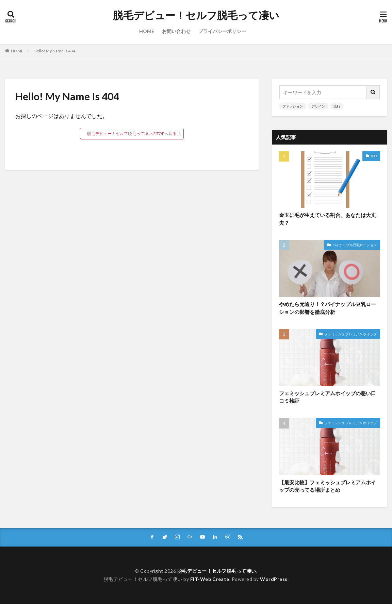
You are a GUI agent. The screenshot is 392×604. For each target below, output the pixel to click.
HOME (146, 31)
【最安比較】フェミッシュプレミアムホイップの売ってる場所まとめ (327, 486)
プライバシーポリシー (222, 31)
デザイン (318, 106)
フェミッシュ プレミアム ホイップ (350, 334)
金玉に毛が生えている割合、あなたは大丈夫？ (327, 219)
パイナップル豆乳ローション (354, 245)
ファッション (292, 106)
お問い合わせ (176, 31)
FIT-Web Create (209, 579)
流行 (336, 106)
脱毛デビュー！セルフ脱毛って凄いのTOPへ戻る (132, 133)
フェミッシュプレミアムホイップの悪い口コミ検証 (327, 397)
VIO (374, 156)
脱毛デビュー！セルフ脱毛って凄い (196, 15)
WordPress (274, 579)
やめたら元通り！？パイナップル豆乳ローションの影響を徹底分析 (327, 308)
